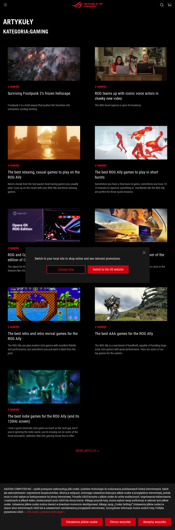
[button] (5, 5)
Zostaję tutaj (66, 269)
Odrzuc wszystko (120, 522)
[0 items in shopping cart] (169, 5)
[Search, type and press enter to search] (161, 5)
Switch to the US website (108, 269)
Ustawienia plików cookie (82, 522)
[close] (144, 252)
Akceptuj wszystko (154, 522)
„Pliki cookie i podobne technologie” (45, 511)
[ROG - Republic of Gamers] (87, 5)
